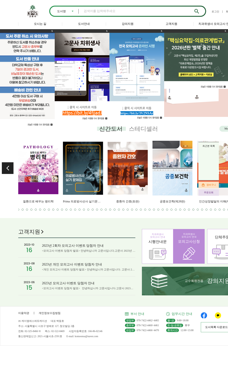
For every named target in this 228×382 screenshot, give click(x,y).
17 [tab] (27, 210)
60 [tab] (215, 210)
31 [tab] (88, 210)
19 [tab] (36, 210)
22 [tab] (49, 210)
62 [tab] (224, 210)
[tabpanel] (38, 172)
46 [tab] (154, 210)
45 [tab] (150, 210)
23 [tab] (53, 210)
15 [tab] (18, 210)
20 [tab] (40, 210)
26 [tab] (66, 210)
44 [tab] (145, 210)
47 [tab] (158, 210)
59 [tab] (211, 210)
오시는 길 (40, 23)
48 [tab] (163, 210)
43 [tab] (141, 210)
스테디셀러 (143, 129)
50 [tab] (172, 210)
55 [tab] (193, 210)
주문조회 (208, 192)
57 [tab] (202, 210)
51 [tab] (176, 210)
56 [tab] (198, 210)
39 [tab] (123, 210)
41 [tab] (132, 210)
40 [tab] (128, 210)
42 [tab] (137, 210)
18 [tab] (31, 210)
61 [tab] (220, 210)
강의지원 (128, 23)
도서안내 (84, 23)
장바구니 (211, 184)
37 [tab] (115, 210)
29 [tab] (80, 210)
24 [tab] (58, 210)
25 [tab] (62, 210)
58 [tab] (207, 210)
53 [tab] (185, 210)
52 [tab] (180, 210)
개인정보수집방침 (50, 313)
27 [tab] (71, 210)
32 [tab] (93, 210)
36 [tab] (110, 210)
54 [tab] (189, 210)
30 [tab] (84, 210)
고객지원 (171, 23)
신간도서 (111, 129)
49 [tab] (167, 210)
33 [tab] (97, 210)
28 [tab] (75, 210)
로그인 (215, 11)
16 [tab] (23, 210)
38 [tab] (119, 210)
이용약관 (23, 313)
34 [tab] (102, 210)
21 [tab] (45, 210)
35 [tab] (106, 210)
